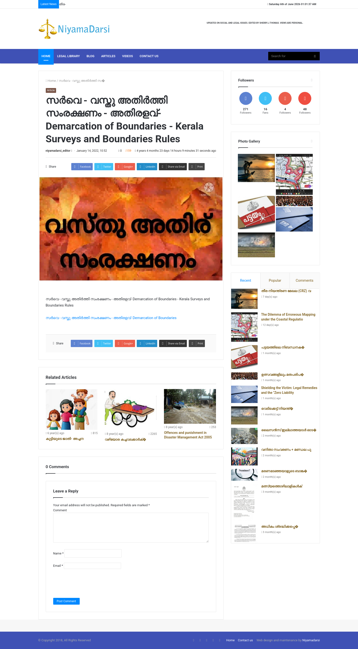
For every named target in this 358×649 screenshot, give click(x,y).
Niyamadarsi (311, 640)
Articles (108, 56)
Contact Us (149, 56)
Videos (127, 56)
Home (46, 56)
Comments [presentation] (304, 280)
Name (58, 553)
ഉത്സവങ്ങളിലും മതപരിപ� (282, 374)
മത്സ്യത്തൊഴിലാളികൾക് (281, 486)
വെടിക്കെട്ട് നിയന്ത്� (277, 408)
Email (58, 565)
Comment (60, 510)
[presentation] (89, 583)
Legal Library (68, 56)
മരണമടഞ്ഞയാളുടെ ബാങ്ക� (284, 471)
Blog (90, 56)
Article (51, 90)
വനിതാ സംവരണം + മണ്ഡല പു (286, 449)
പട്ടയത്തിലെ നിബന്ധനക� (283, 347)
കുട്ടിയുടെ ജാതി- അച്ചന (65, 439)
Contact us (245, 640)
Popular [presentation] (275, 280)
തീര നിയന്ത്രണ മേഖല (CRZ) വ (286, 291)
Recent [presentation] (245, 280)
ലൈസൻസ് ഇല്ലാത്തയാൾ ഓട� (289, 430)
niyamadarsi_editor (58, 150)
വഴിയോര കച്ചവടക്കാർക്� (125, 439)
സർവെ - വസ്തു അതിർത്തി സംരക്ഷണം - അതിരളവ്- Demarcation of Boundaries (111, 318)
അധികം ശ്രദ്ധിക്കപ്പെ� (280, 526)
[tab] (245, 281)
